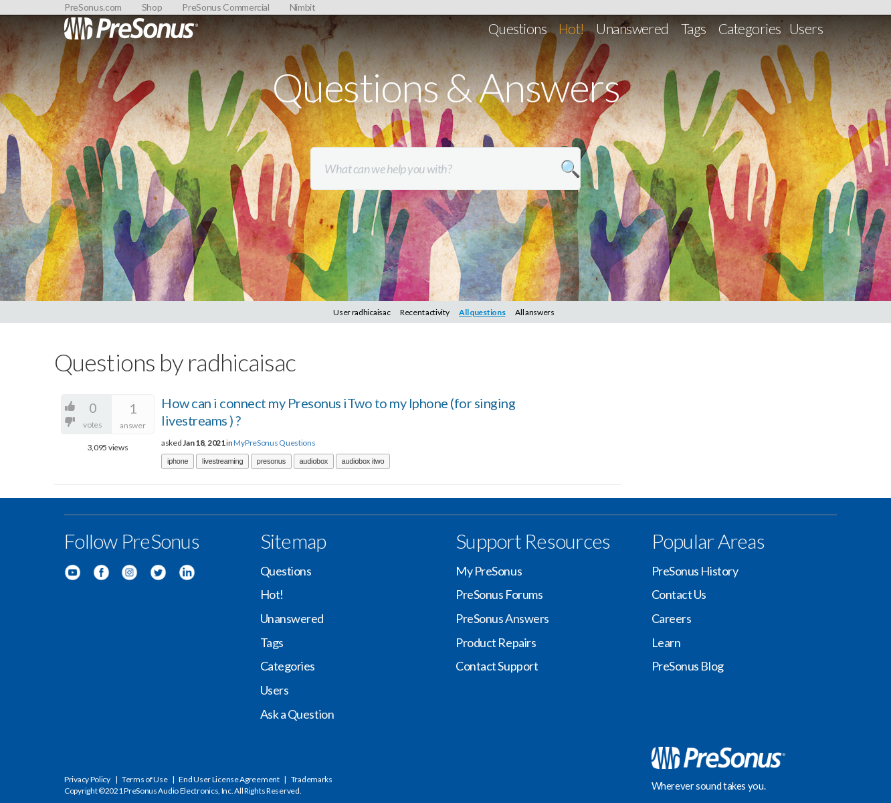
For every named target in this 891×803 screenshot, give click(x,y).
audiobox (314, 461)
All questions (482, 312)
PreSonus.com (93, 7)
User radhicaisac (361, 312)
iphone (177, 461)
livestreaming (222, 461)
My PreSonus (489, 570)
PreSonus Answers (502, 618)
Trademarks (311, 779)
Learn (666, 642)
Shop (152, 7)
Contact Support (497, 665)
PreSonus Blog (688, 665)
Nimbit (303, 7)
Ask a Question (297, 714)
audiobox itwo (363, 461)
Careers (672, 618)
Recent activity (425, 312)
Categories (749, 28)
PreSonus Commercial (225, 7)
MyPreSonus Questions (274, 443)
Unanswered (632, 28)
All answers (535, 312)
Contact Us (679, 594)
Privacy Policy (87, 779)
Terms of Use (144, 779)
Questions (517, 28)
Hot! (572, 28)
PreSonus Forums (499, 594)
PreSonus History (695, 570)
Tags (693, 28)
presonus (271, 461)
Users (806, 28)
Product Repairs (496, 642)
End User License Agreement (229, 779)
